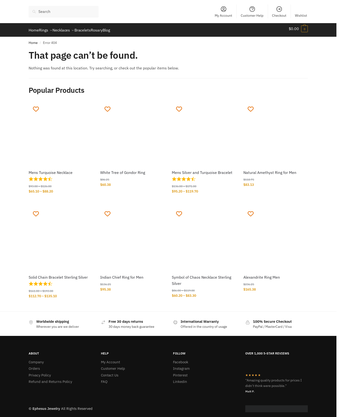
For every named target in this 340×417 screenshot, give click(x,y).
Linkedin (180, 378)
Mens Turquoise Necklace (51, 169)
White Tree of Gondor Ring (122, 169)
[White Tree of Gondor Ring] (132, 131)
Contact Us (109, 372)
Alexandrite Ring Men (261, 274)
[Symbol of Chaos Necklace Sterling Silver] (204, 236)
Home (33, 40)
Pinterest (180, 372)
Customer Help (252, 12)
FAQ (104, 378)
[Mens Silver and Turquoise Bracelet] (204, 131)
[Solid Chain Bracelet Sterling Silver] (61, 236)
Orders (34, 365)
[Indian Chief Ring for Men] (132, 236)
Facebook (180, 359)
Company (36, 359)
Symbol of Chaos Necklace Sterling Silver (201, 277)
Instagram (181, 365)
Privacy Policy (40, 372)
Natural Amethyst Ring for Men (269, 169)
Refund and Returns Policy (50, 378)
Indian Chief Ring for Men (121, 274)
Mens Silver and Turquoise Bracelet (202, 169)
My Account (223, 12)
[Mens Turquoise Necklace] (61, 131)
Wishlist (301, 15)
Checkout (279, 12)
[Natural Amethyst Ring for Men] (275, 131)
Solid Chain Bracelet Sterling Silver (58, 274)
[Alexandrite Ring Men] (275, 236)
